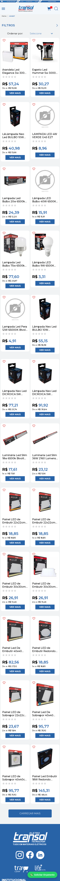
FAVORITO (4, 40)
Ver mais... (30, 813)
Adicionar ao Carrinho (15, 93)
